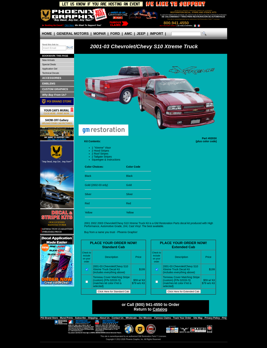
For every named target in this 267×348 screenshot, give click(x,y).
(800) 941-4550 (149, 304)
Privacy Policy (212, 318)
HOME (47, 34)
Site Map (197, 318)
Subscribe (80, 318)
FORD (115, 34)
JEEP (141, 34)
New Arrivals (48, 60)
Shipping (92, 318)
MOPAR (99, 34)
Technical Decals (50, 73)
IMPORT (156, 34)
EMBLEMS (48, 83)
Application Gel (49, 68)
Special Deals (49, 64)
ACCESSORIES (51, 77)
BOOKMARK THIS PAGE (55, 56)
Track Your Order (182, 318)
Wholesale (131, 318)
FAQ (224, 318)
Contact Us (117, 318)
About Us (104, 318)
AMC (128, 34)
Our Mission (145, 318)
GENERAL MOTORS (73, 34)
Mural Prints (66, 318)
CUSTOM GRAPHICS (55, 89)
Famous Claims (162, 318)
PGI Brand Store (49, 318)
